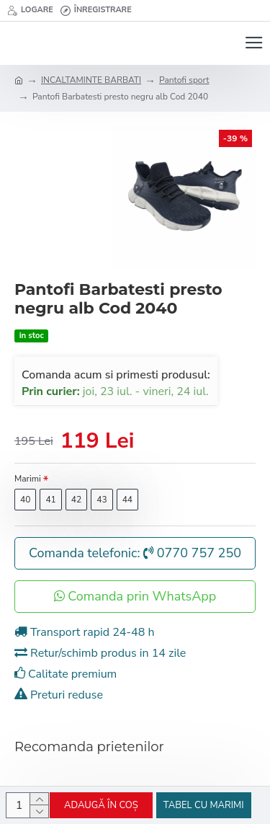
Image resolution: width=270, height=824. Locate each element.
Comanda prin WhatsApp (135, 596)
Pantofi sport (184, 80)
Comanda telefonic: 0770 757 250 (135, 553)
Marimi (27, 478)
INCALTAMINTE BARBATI (91, 80)
